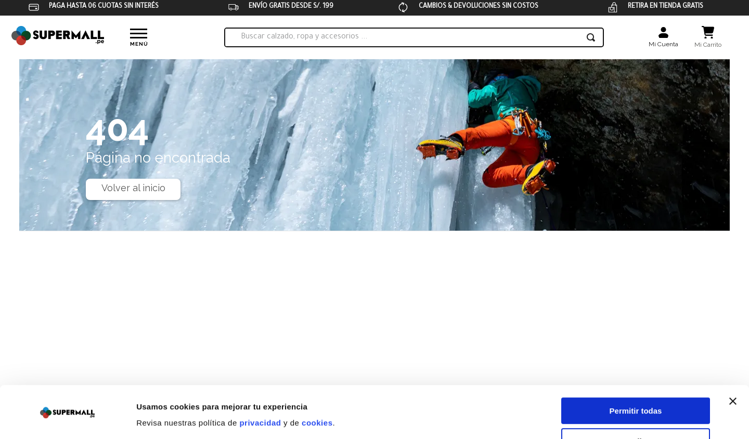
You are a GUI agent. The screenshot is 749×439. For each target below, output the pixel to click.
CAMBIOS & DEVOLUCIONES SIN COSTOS (478, 6)
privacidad (260, 389)
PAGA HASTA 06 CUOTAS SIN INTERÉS (104, 6)
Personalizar (635, 408)
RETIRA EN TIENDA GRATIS (665, 6)
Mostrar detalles (166, 418)
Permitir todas (636, 378)
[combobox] (414, 37)
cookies (317, 389)
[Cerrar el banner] (733, 368)
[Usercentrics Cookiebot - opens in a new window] (67, 419)
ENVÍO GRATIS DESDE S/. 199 (291, 6)
